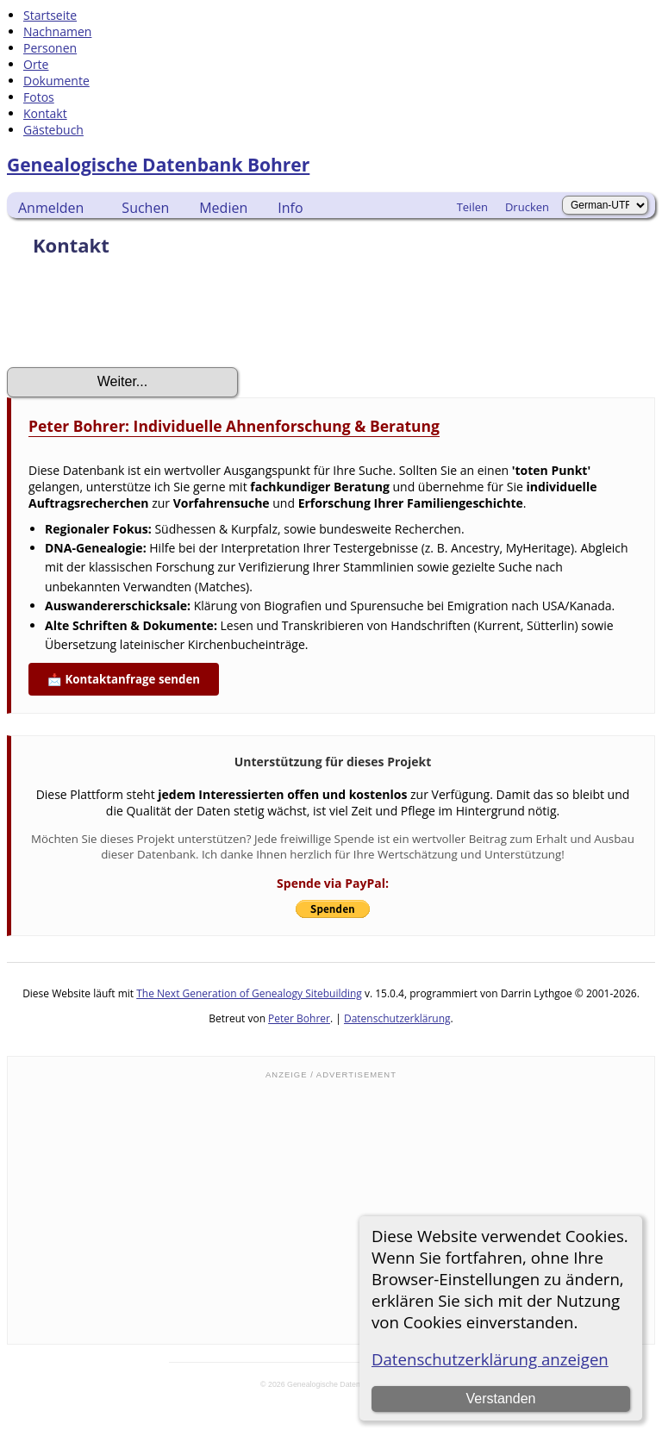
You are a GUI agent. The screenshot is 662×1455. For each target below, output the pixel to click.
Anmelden (51, 207)
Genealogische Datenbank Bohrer (158, 165)
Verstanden (500, 1398)
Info (290, 207)
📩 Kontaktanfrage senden (123, 679)
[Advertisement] (331, 1210)
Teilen (472, 207)
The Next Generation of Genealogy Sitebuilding (249, 993)
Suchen (145, 207)
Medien (223, 207)
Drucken (527, 207)
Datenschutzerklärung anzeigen (490, 1359)
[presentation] (138, 317)
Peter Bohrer (299, 1018)
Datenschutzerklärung (397, 1018)
